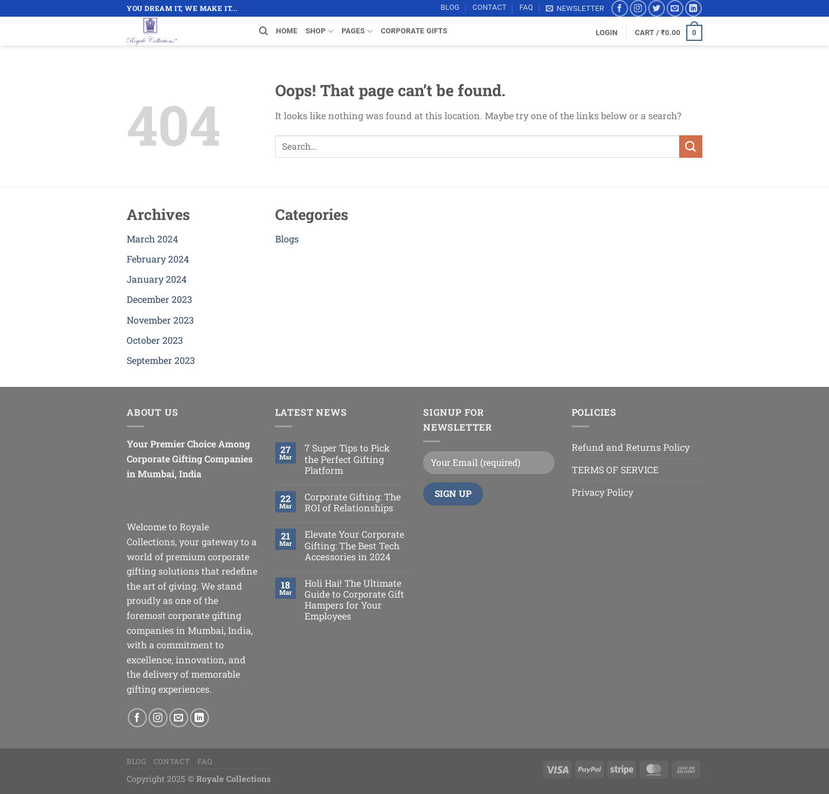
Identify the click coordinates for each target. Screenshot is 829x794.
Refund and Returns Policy (631, 447)
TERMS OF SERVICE (615, 470)
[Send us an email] (675, 8)
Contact (490, 7)
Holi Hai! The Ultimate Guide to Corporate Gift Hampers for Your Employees (354, 600)
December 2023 (159, 299)
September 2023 (161, 360)
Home (286, 30)
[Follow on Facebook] (619, 8)
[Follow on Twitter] (656, 8)
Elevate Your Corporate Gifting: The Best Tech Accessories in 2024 (354, 545)
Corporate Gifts (414, 30)
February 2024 (158, 259)
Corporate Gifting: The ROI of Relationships (353, 502)
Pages (356, 31)
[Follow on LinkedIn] (693, 8)
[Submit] (690, 146)
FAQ (526, 7)
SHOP (319, 31)
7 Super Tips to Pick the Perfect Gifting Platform (347, 459)
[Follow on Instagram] (638, 8)
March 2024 (152, 239)
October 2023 (155, 340)
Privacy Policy (602, 492)
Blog (449, 7)
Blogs (287, 239)
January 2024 (157, 279)
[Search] (263, 31)
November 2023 (160, 320)
